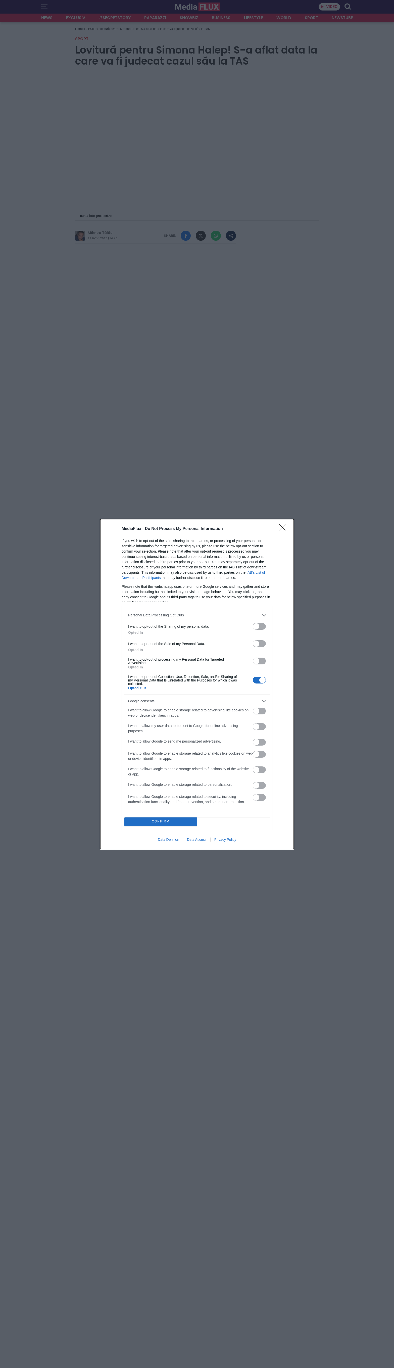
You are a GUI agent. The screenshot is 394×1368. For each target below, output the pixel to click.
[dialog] (197, 684)
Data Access (197, 840)
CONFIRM (160, 821)
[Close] (284, 529)
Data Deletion (168, 840)
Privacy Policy (225, 840)
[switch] (259, 626)
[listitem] (197, 615)
